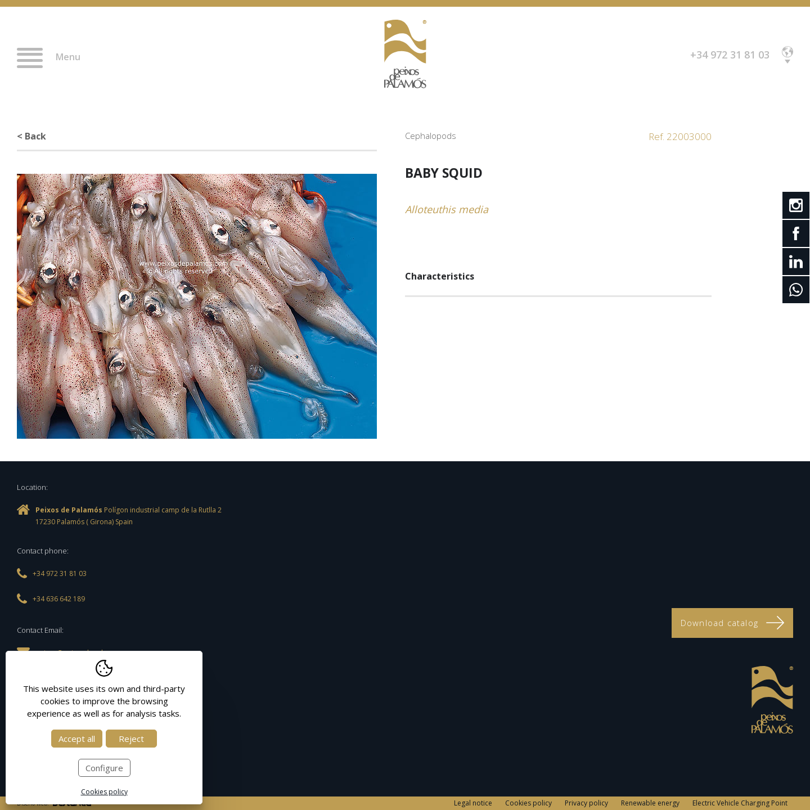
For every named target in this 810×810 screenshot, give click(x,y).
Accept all (76, 738)
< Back (31, 136)
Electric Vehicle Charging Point (740, 803)
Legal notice (473, 803)
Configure (104, 767)
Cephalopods (430, 135)
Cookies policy (528, 803)
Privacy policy (586, 803)
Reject (131, 738)
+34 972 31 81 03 (730, 54)
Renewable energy (650, 803)
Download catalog (732, 622)
